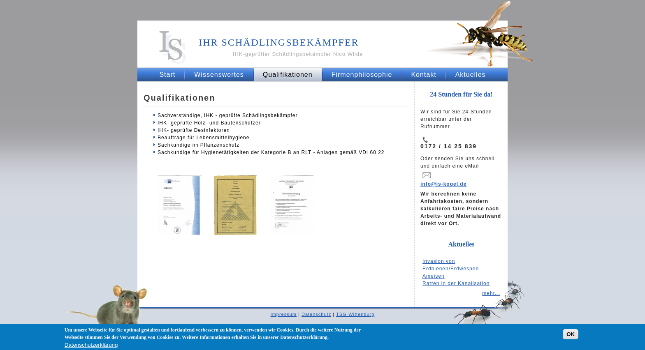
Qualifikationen (288, 74)
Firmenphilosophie (362, 74)
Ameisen (433, 276)
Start (167, 74)
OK (570, 336)
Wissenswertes (219, 74)
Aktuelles (470, 74)
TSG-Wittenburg (355, 314)
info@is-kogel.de (443, 184)
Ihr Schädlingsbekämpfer (279, 42)
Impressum (284, 314)
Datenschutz (316, 314)
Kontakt (423, 74)
